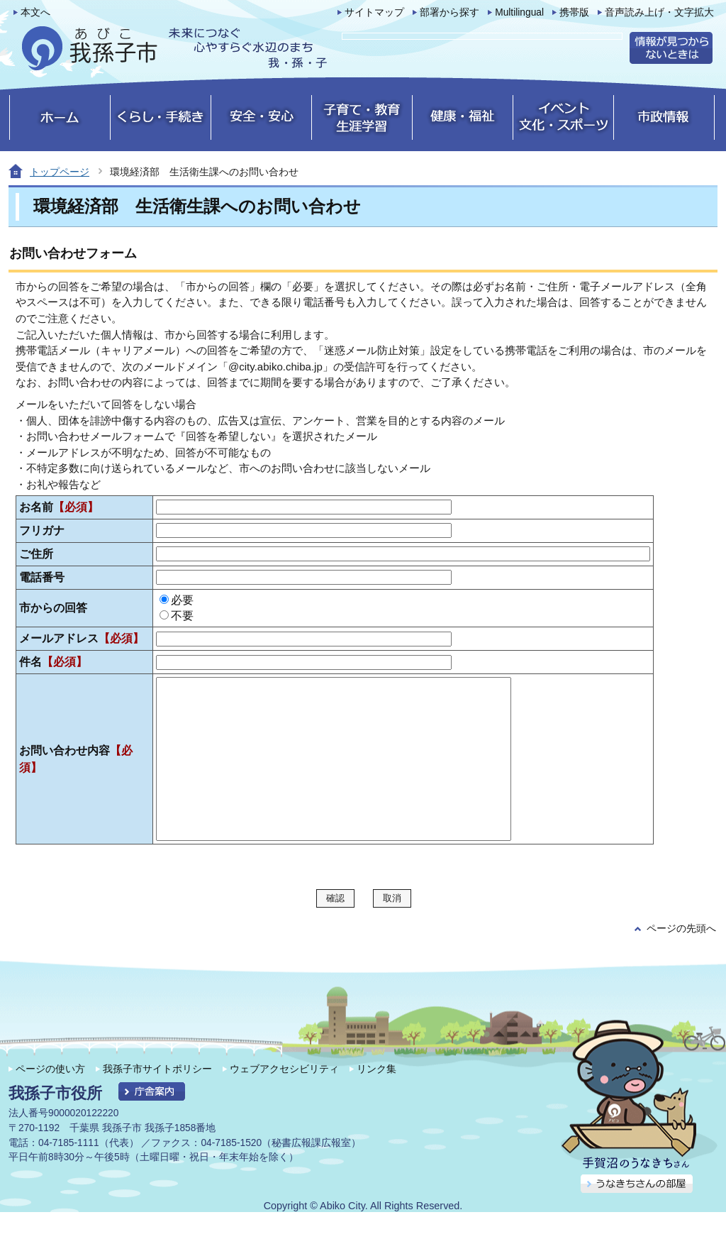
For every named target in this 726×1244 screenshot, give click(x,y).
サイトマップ (374, 12)
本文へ (35, 12)
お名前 (59, 507)
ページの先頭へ (681, 960)
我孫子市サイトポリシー (157, 1100)
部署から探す (449, 12)
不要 (182, 616)
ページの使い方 (50, 1100)
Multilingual (519, 12)
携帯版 (574, 12)
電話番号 (42, 577)
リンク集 (376, 1100)
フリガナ (42, 530)
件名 (53, 662)
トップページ (59, 171)
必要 (182, 600)
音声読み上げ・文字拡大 (659, 12)
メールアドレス (81, 638)
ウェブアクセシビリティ (284, 1100)
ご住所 (36, 554)
